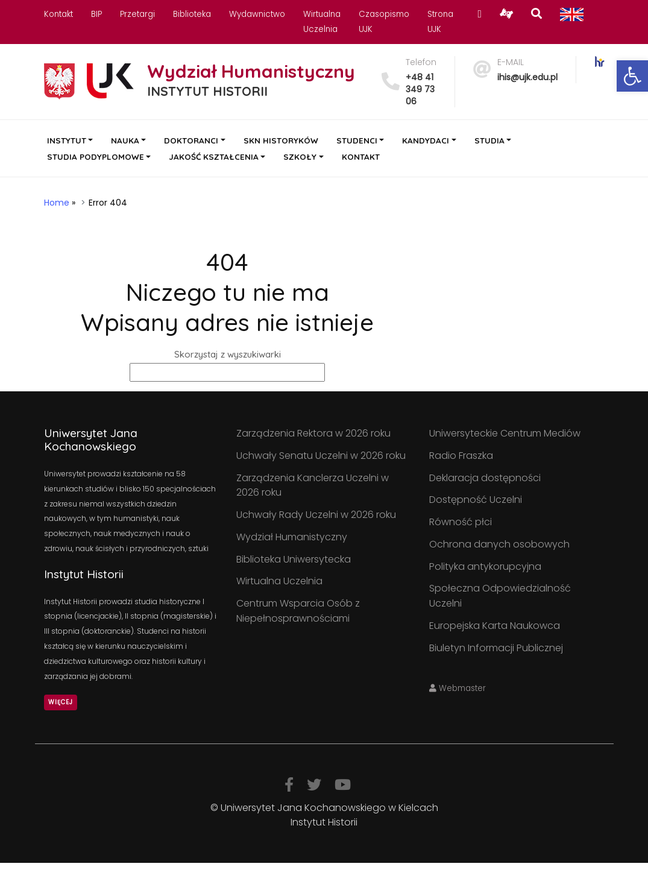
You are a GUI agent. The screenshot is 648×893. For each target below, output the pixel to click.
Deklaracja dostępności (485, 478)
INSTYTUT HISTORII (207, 91)
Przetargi (137, 14)
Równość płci (460, 522)
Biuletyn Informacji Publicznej (496, 648)
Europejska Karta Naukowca (494, 626)
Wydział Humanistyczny (291, 537)
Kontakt (58, 14)
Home (56, 203)
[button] (632, 76)
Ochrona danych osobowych (499, 544)
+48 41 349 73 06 (420, 89)
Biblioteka (192, 14)
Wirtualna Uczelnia (279, 581)
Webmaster (457, 688)
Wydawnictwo (257, 14)
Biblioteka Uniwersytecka (293, 559)
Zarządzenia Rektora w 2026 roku (313, 433)
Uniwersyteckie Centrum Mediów (504, 433)
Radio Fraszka (461, 455)
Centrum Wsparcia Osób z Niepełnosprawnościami (298, 610)
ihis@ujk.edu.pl (527, 77)
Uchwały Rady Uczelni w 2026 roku (316, 515)
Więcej (60, 702)
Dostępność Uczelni (475, 499)
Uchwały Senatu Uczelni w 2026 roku (321, 455)
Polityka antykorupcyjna (485, 566)
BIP (96, 14)
